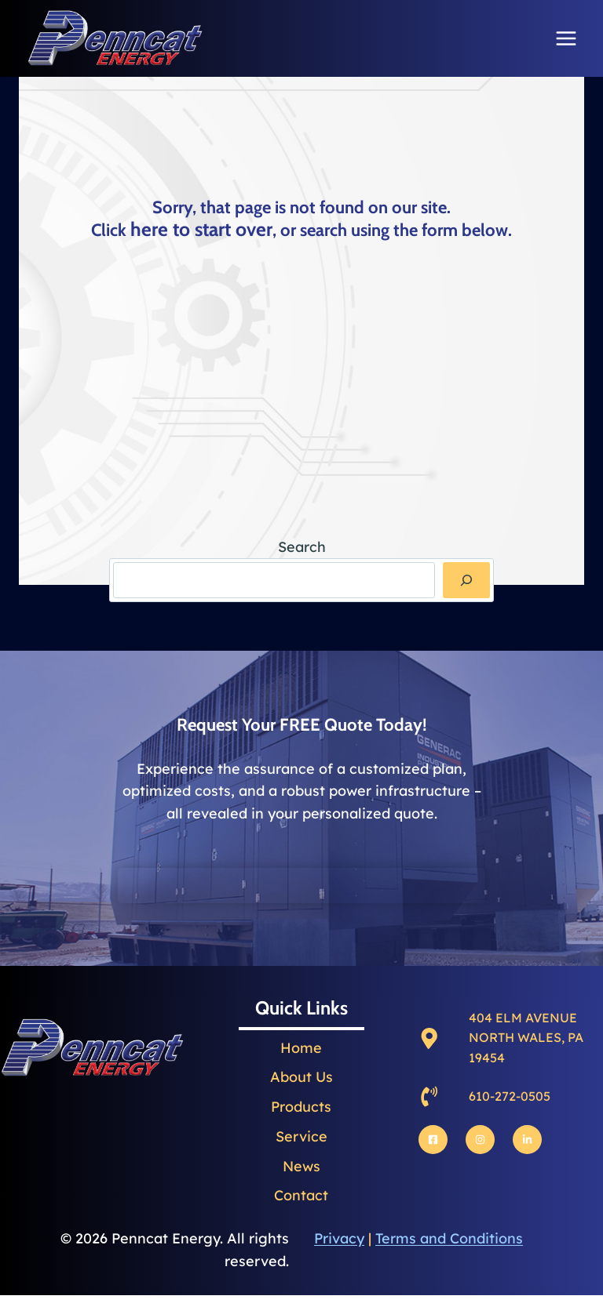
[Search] (466, 579)
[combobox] (274, 579)
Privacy (339, 1230)
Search (302, 547)
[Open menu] (565, 38)
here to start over (201, 227)
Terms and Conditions (449, 1230)
